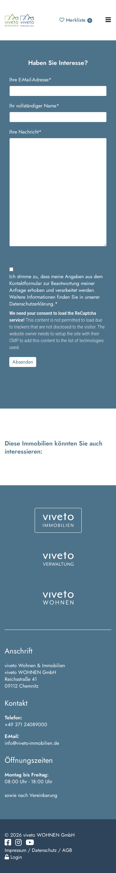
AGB (67, 850)
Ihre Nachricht (25, 132)
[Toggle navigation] (108, 20)
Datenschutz (44, 850)
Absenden (22, 361)
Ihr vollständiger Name (34, 105)
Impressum (15, 850)
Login (13, 857)
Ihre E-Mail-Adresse (30, 79)
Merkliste (75, 20)
